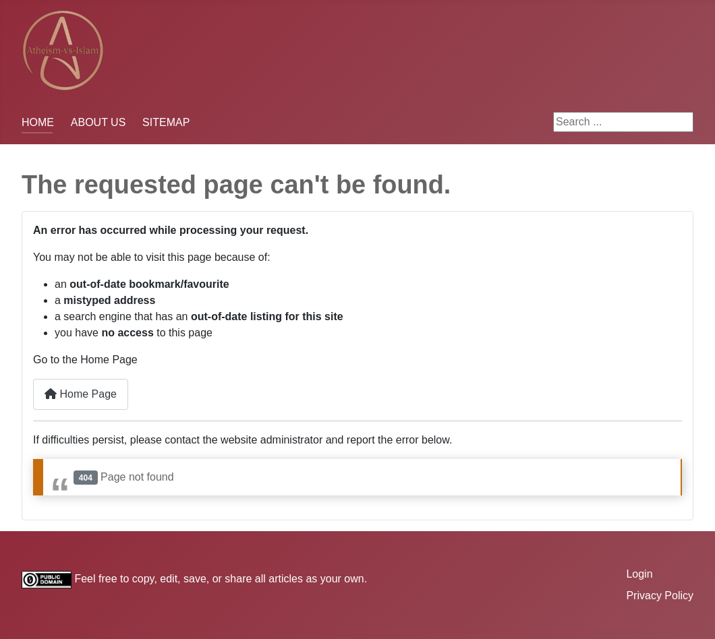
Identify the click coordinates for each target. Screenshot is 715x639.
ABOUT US (98, 122)
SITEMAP (166, 122)
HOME (38, 122)
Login (639, 574)
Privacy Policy (659, 595)
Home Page (81, 394)
